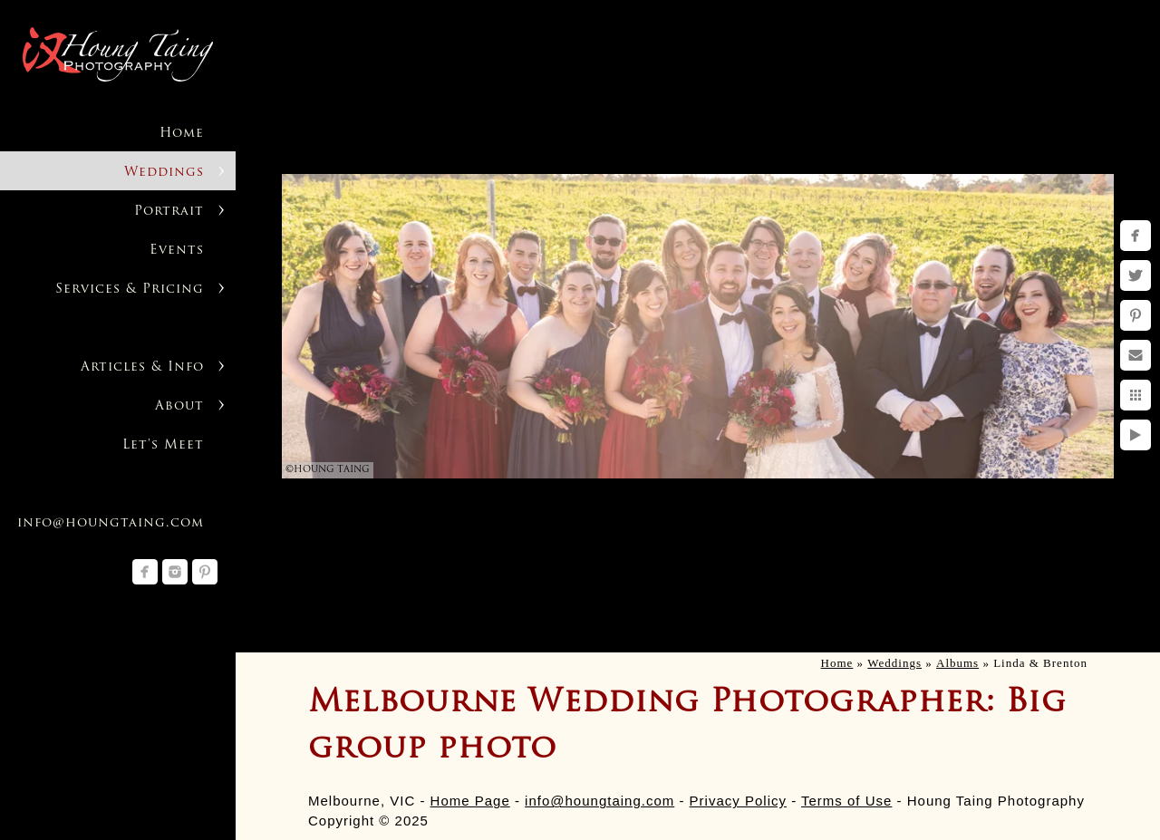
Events (177, 250)
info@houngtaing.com (599, 800)
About (179, 406)
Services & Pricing (129, 289)
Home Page (470, 800)
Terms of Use (846, 800)
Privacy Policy (738, 800)
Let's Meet (163, 445)
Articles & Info (142, 367)
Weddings (164, 172)
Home (182, 133)
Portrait (169, 211)
